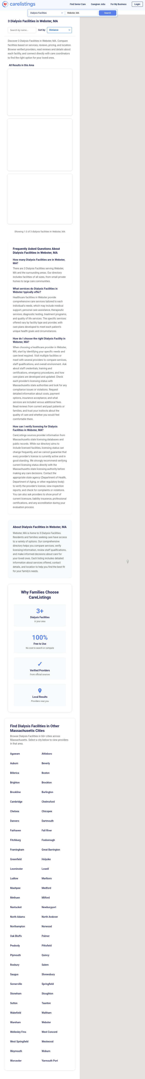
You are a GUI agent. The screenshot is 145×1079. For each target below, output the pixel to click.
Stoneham (16, 902)
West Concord (49, 940)
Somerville (16, 892)
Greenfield (16, 768)
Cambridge (16, 710)
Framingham (17, 758)
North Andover (50, 825)
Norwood (47, 835)
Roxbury (14, 873)
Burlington (47, 700)
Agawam (15, 662)
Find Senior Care (78, 4)
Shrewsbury (48, 883)
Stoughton (47, 902)
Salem (45, 873)
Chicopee (47, 720)
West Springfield (19, 950)
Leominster (16, 777)
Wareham (15, 931)
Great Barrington (51, 758)
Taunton (46, 911)
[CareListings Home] (24, 4)
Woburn (46, 959)
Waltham (46, 921)
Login (137, 4)
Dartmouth (48, 729)
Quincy (45, 863)
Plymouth (15, 863)
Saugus (14, 883)
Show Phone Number (57, 75)
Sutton (13, 911)
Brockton (47, 691)
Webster (46, 931)
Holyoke (46, 768)
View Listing (57, 81)
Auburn (14, 672)
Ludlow (14, 787)
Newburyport (49, 815)
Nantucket (16, 815)
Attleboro (47, 662)
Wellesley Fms (18, 940)
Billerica (14, 681)
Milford (46, 806)
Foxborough (48, 748)
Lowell (45, 777)
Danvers (14, 729)
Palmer (46, 844)
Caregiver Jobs (98, 4)
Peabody (15, 854)
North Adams (17, 825)
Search (107, 13)
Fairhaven (15, 739)
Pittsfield (47, 854)
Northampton (17, 835)
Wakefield (15, 921)
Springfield (48, 892)
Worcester (16, 969)
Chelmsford (48, 710)
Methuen (15, 806)
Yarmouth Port (50, 969)
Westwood (47, 950)
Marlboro (47, 787)
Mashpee (15, 796)
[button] (127, 562)
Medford (46, 796)
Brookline (15, 700)
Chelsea (14, 720)
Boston (45, 681)
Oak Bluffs (16, 844)
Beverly (46, 672)
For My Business (118, 4)
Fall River (47, 739)
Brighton (15, 691)
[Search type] (46, 13)
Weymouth (16, 959)
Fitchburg (15, 748)
